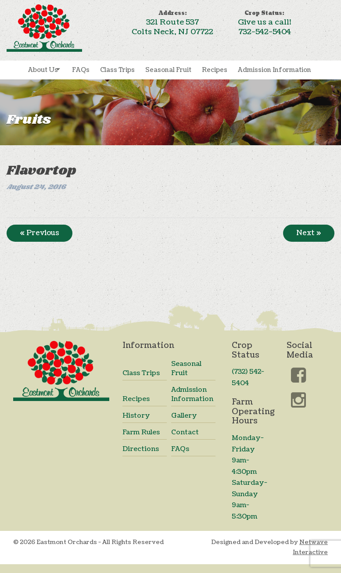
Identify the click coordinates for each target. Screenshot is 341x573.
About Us (43, 70)
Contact (185, 432)
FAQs (81, 70)
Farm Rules (141, 432)
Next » (308, 233)
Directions (140, 449)
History (136, 415)
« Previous (39, 233)
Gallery (184, 415)
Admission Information (274, 70)
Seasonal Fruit (168, 70)
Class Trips (117, 70)
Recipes (214, 70)
